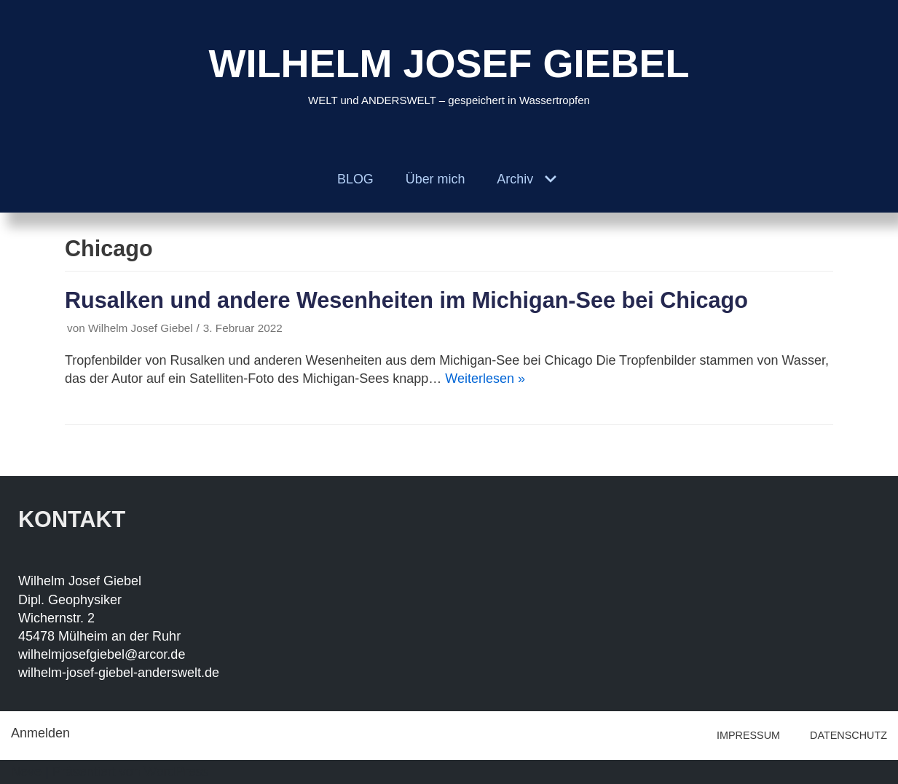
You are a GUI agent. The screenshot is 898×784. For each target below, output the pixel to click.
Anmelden (40, 733)
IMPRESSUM (748, 735)
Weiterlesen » (485, 378)
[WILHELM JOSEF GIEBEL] (448, 73)
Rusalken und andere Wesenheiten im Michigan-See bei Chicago (406, 300)
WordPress (176, 771)
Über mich (435, 179)
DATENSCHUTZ (848, 735)
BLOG (354, 179)
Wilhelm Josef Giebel (140, 328)
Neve (26, 771)
